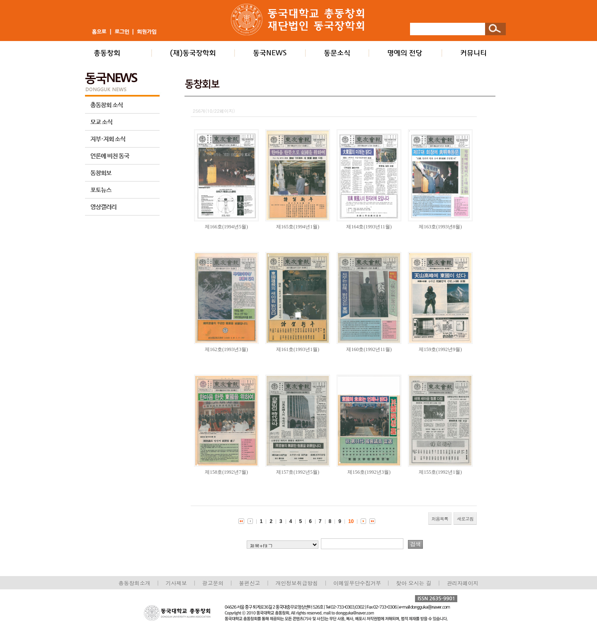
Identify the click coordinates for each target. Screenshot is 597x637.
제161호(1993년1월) (297, 349)
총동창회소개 (134, 583)
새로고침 (465, 519)
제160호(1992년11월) (369, 349)
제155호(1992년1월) (440, 472)
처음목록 (440, 519)
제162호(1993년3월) (226, 349)
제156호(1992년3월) (369, 472)
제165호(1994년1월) (297, 227)
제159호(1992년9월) (440, 349)
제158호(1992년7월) (226, 472)
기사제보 (176, 583)
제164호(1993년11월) (369, 227)
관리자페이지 (463, 583)
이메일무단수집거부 (358, 583)
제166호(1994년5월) (226, 227)
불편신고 (249, 583)
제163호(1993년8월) (440, 227)
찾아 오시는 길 (413, 583)
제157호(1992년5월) (297, 472)
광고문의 (212, 583)
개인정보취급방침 (296, 583)
